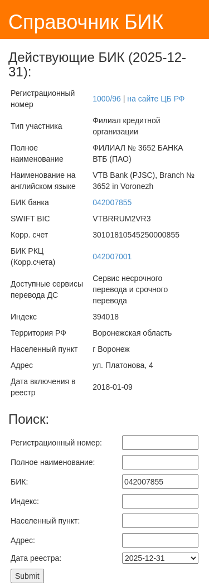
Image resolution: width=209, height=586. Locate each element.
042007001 (112, 256)
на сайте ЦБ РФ (155, 98)
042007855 (112, 202)
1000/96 (107, 98)
